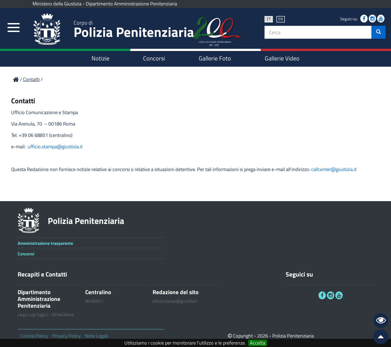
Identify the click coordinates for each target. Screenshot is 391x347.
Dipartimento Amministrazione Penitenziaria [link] (131, 3)
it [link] (268, 18)
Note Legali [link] (96, 335)
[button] (378, 32)
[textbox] (318, 32)
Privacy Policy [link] (66, 335)
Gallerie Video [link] (282, 58)
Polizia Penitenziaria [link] (134, 30)
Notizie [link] (100, 58)
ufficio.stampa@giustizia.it (55, 146)
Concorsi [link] (154, 58)
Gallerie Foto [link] (215, 58)
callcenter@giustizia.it (334, 169)
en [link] (280, 18)
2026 (262, 335)
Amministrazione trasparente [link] (45, 243)
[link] (13, 28)
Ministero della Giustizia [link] (57, 3)
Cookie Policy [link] (34, 335)
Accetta (257, 343)
